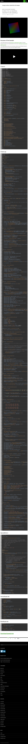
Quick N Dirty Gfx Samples (10, 9)
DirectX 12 (4, 9)
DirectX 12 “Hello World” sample (16, 42)
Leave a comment (11, 14)
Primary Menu (27, 1)
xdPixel (1, 1)
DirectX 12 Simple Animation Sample (10, 12)
